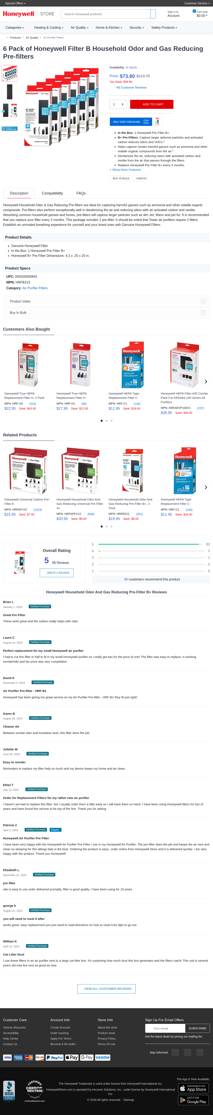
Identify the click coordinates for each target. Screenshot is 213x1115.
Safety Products (163, 27)
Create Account (60, 1027)
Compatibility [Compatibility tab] (52, 193)
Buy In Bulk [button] (107, 312)
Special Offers (13, 3)
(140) (134, 403)
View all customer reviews (106, 988)
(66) (82, 403)
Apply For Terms (60, 1038)
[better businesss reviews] (9, 1092)
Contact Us (10, 1044)
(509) (88, 513)
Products (15, 37)
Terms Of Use (106, 1044)
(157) (198, 408)
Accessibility (11, 1033)
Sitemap (128, 1099)
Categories (12, 27)
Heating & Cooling (47, 27)
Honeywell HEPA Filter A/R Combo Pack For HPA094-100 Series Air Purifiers (184, 398)
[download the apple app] (193, 1088)
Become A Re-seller (63, 1044)
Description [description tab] (19, 193)
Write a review (56, 572)
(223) (30, 403)
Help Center (10, 1038)
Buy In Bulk (120, 178)
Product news (106, 1033)
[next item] (9, 136)
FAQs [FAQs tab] (81, 193)
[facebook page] (175, 1052)
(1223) (35, 509)
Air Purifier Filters (53, 37)
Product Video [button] (107, 301)
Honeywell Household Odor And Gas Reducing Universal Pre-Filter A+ (80, 504)
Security (135, 27)
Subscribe (197, 1028)
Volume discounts (14, 1027)
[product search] (153, 14)
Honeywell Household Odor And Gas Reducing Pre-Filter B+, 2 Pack (130, 504)
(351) (137, 513)
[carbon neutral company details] (34, 1092)
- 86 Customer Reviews (128, 87)
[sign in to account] (170, 14)
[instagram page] (187, 1052)
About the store (107, 1027)
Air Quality (78, 27)
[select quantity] (118, 104)
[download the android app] (193, 1099)
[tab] (19, 193)
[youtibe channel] (200, 1052)
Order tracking (59, 1033)
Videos (140, 178)
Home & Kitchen (108, 27)
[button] (62, 107)
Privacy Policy (107, 1038)
